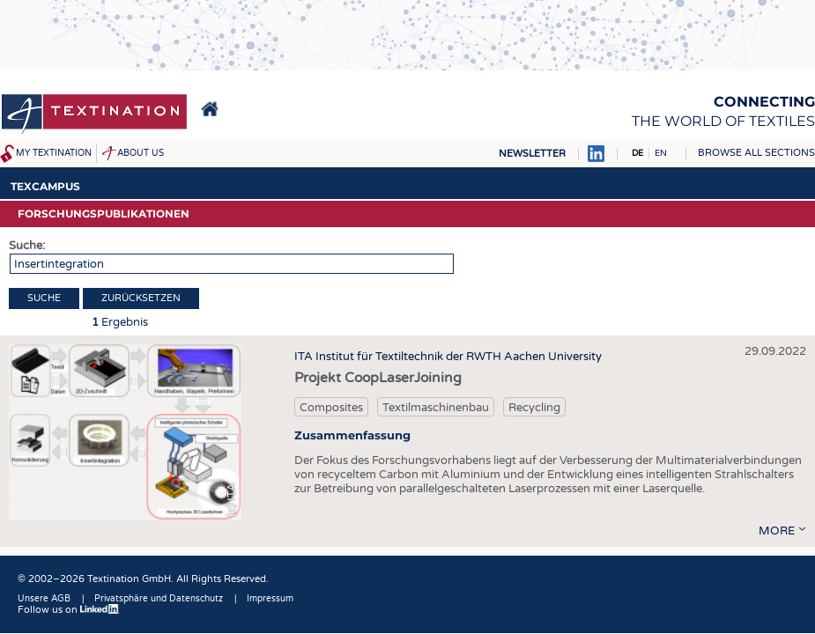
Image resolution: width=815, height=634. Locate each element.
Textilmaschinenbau (435, 408)
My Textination (54, 153)
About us (140, 153)
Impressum (270, 598)
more (777, 531)
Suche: (27, 246)
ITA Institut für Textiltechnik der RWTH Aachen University (448, 357)
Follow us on (69, 610)
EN (661, 153)
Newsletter (532, 153)
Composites (331, 408)
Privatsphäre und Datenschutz (158, 598)
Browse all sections (756, 152)
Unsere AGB (44, 598)
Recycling (534, 408)
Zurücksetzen (141, 298)
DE (637, 153)
